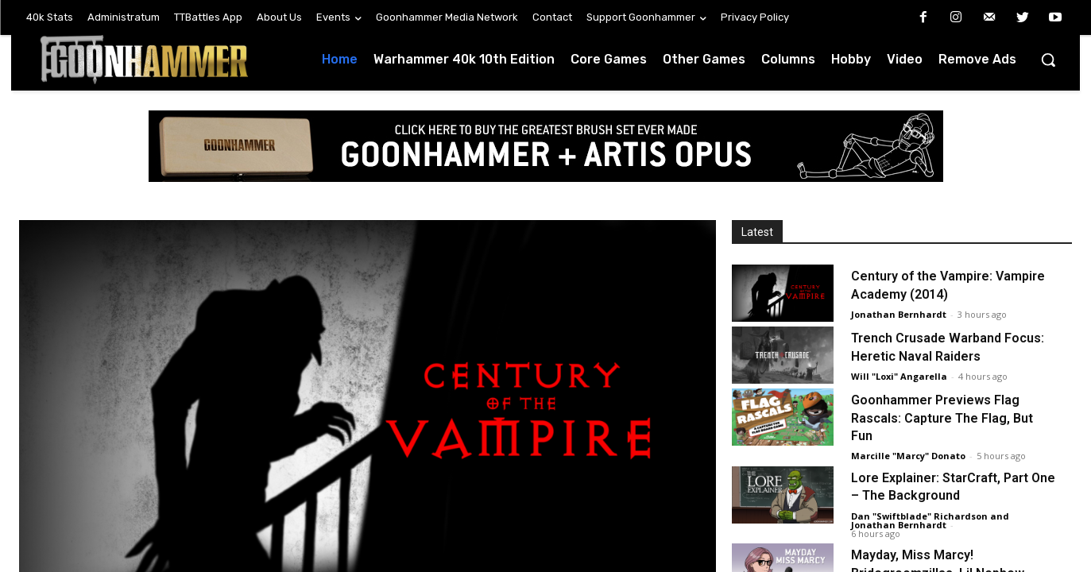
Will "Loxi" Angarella (899, 376)
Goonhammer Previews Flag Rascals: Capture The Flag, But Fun (942, 417)
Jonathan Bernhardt (898, 314)
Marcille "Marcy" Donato (908, 456)
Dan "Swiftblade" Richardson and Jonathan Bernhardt (930, 520)
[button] (1048, 59)
